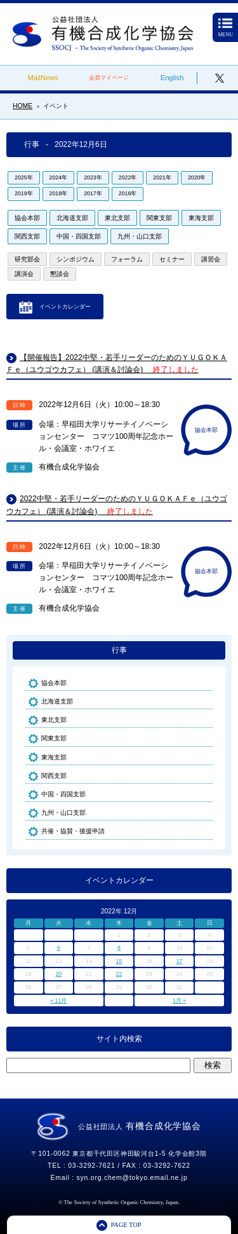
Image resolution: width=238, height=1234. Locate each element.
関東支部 (159, 217)
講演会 (24, 273)
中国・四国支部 (78, 236)
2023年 (93, 177)
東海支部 (201, 217)
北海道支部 (72, 217)
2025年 (24, 177)
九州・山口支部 (139, 236)
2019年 (24, 193)
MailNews (42, 77)
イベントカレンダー (65, 306)
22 (119, 974)
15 (119, 961)
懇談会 (59, 273)
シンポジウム (75, 259)
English (172, 77)
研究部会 (27, 259)
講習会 (210, 259)
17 (179, 961)
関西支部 (27, 236)
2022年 (128, 177)
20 (58, 974)
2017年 (93, 193)
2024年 (59, 177)
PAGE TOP (125, 1224)
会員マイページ (109, 77)
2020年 (197, 177)
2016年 (128, 193)
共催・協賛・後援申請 (73, 831)
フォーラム (127, 259)
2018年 (59, 193)
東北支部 (117, 217)
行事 (119, 650)
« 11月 (58, 1000)
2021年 (162, 177)
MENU (225, 28)
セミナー (172, 259)
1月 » (179, 1000)
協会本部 (27, 217)
